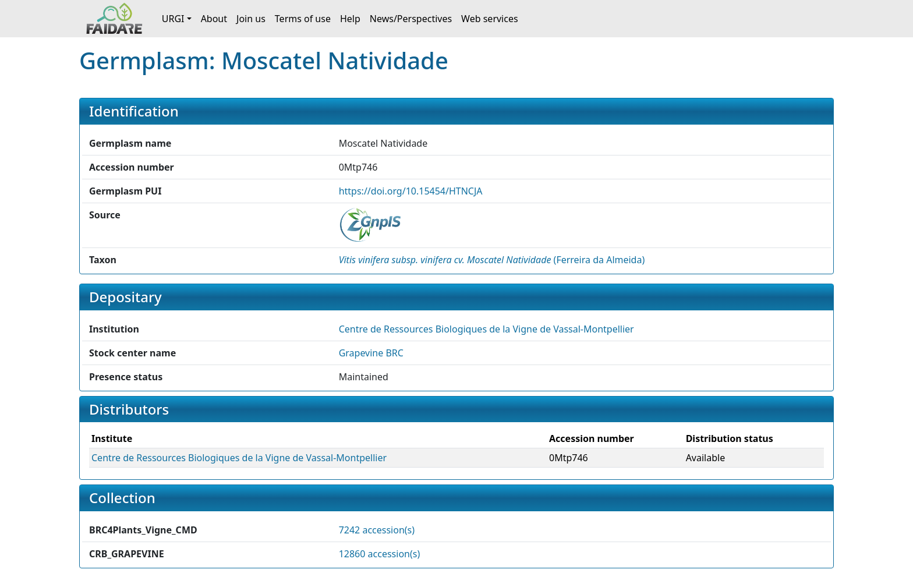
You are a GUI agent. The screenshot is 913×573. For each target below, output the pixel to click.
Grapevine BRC (371, 352)
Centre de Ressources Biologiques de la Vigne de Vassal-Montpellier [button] (486, 329)
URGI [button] (173, 18)
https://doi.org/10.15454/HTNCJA (411, 191)
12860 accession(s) (379, 553)
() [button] (492, 259)
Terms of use (303, 18)
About (214, 18)
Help (350, 18)
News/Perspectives (411, 18)
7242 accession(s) (377, 530)
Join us (251, 18)
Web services (489, 18)
